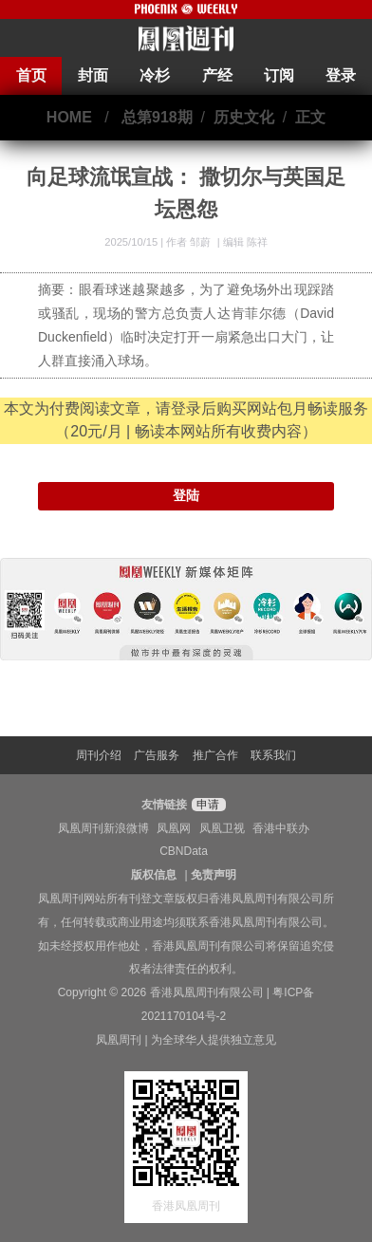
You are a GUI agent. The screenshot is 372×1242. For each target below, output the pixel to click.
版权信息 (154, 874)
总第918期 (157, 117)
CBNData (183, 851)
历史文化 (244, 117)
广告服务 (156, 755)
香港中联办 (280, 828)
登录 (341, 75)
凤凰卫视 (222, 828)
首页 (31, 75)
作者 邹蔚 (190, 242)
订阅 (279, 75)
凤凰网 (174, 828)
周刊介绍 (98, 755)
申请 (206, 804)
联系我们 (273, 755)
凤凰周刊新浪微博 (103, 828)
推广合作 (215, 755)
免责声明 (213, 874)
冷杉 (155, 75)
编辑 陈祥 (245, 242)
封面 (93, 75)
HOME (69, 117)
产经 (217, 75)
